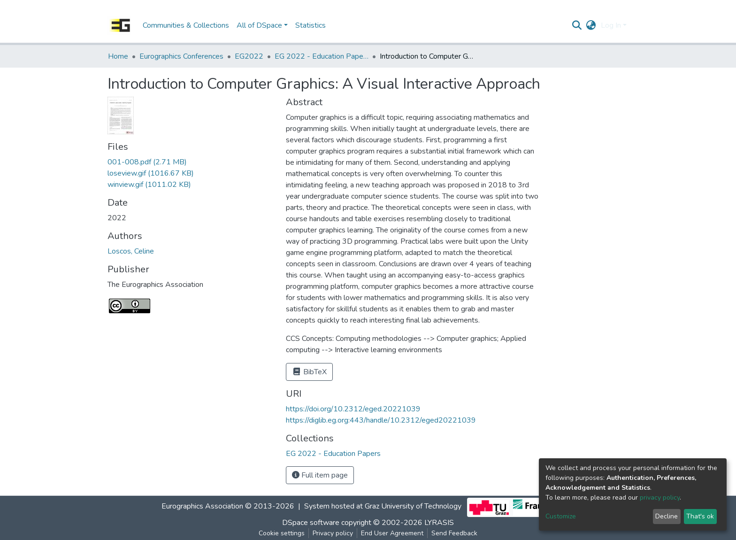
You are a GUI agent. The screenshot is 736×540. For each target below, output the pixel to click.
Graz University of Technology (413, 506)
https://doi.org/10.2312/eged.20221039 (353, 409)
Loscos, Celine (130, 251)
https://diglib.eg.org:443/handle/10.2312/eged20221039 (381, 420)
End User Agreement (392, 533)
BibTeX (309, 372)
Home (118, 56)
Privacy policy (333, 533)
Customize (560, 516)
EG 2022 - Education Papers (321, 56)
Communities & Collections (186, 25)
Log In (611, 25)
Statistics (310, 25)
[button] (591, 25)
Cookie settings (282, 533)
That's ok (700, 516)
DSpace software (310, 522)
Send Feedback (454, 533)
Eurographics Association (202, 506)
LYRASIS (439, 522)
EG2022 (249, 56)
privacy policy (660, 497)
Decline (666, 516)
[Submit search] (577, 25)
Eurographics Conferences (181, 56)
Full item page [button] (320, 475)
